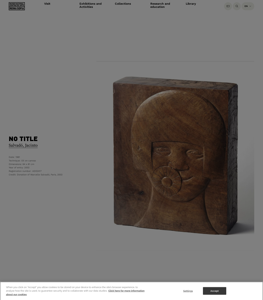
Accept (214, 293)
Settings (188, 293)
